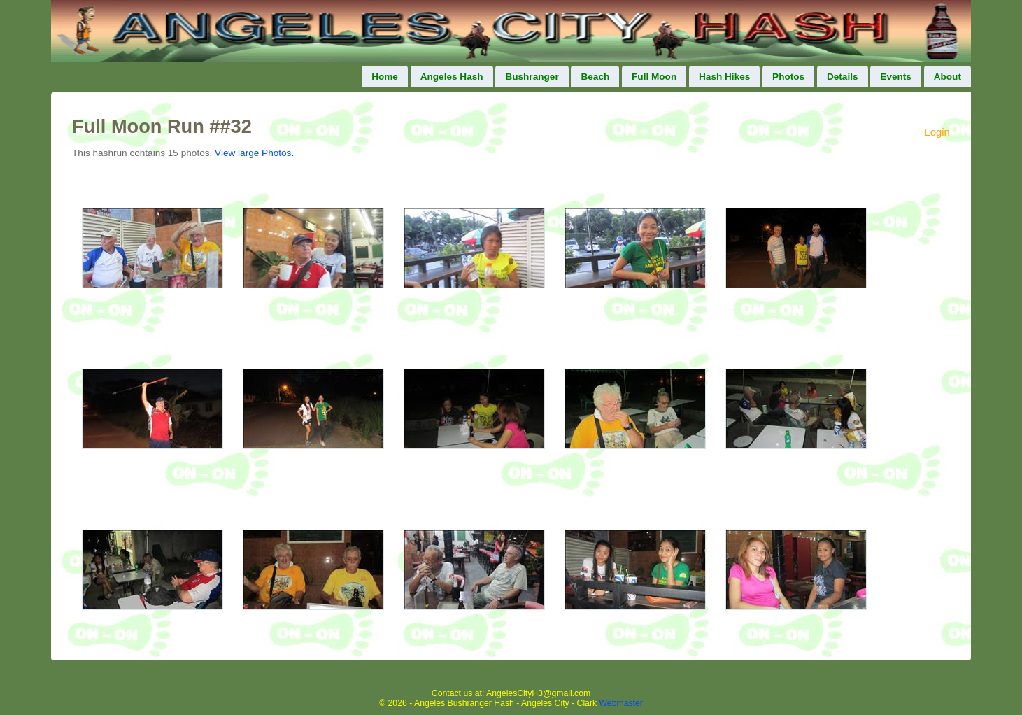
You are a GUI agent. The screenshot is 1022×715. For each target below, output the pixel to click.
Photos (788, 76)
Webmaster (621, 703)
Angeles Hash (451, 76)
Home (384, 76)
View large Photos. (254, 153)
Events (895, 76)
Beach (595, 76)
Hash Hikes (724, 76)
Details (842, 76)
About (947, 76)
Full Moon (654, 76)
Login (937, 132)
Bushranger (531, 76)
